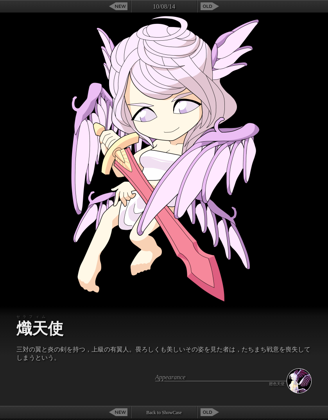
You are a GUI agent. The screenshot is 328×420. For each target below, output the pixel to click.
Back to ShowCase (164, 412)
